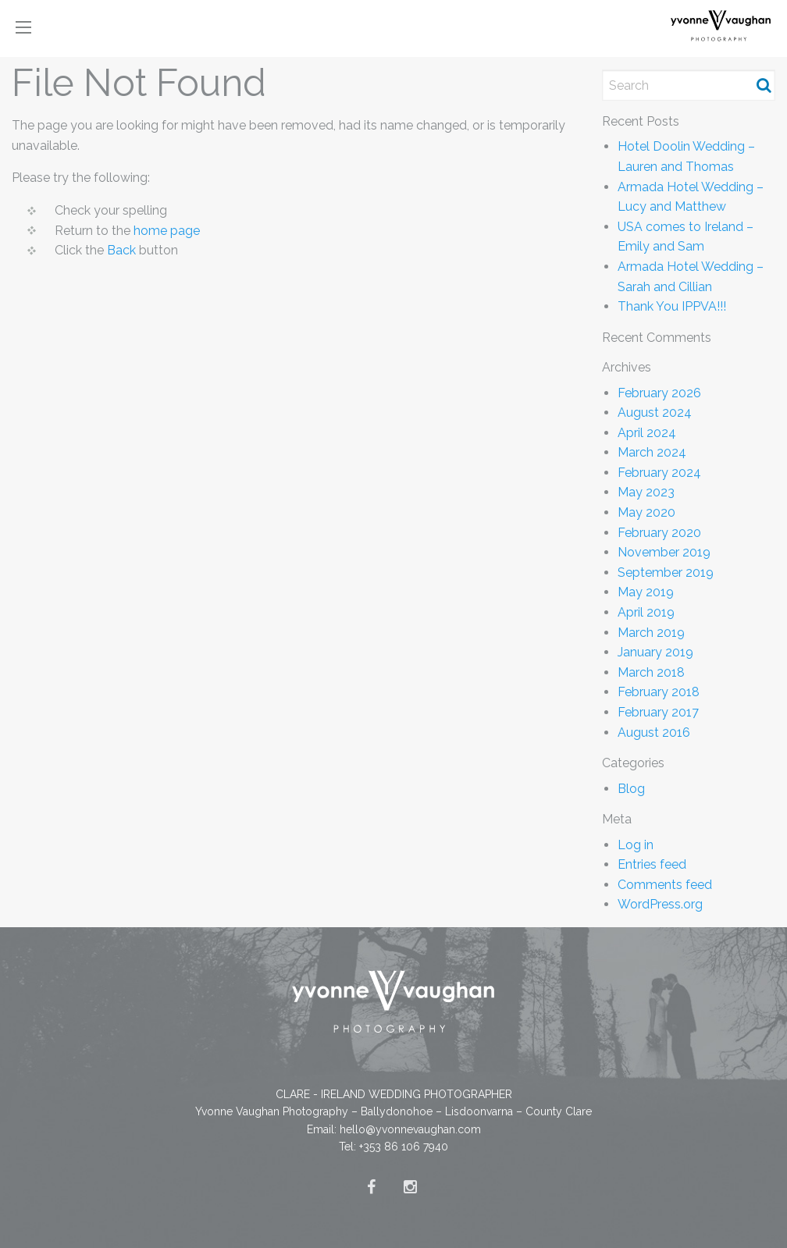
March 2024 (652, 452)
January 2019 (655, 652)
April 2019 (646, 612)
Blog (631, 788)
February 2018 (659, 691)
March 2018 (651, 672)
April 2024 (647, 432)
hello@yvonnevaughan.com (410, 1129)
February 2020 (659, 532)
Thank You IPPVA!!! (672, 306)
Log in (635, 844)
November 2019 (664, 552)
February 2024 (659, 472)
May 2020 (646, 512)
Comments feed (665, 884)
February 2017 (658, 712)
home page (167, 230)
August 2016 (654, 732)
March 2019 (651, 632)
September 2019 (666, 572)
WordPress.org (660, 904)
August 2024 (655, 412)
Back (121, 250)
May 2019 (646, 592)
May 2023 (646, 492)
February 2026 (659, 393)
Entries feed (652, 864)
